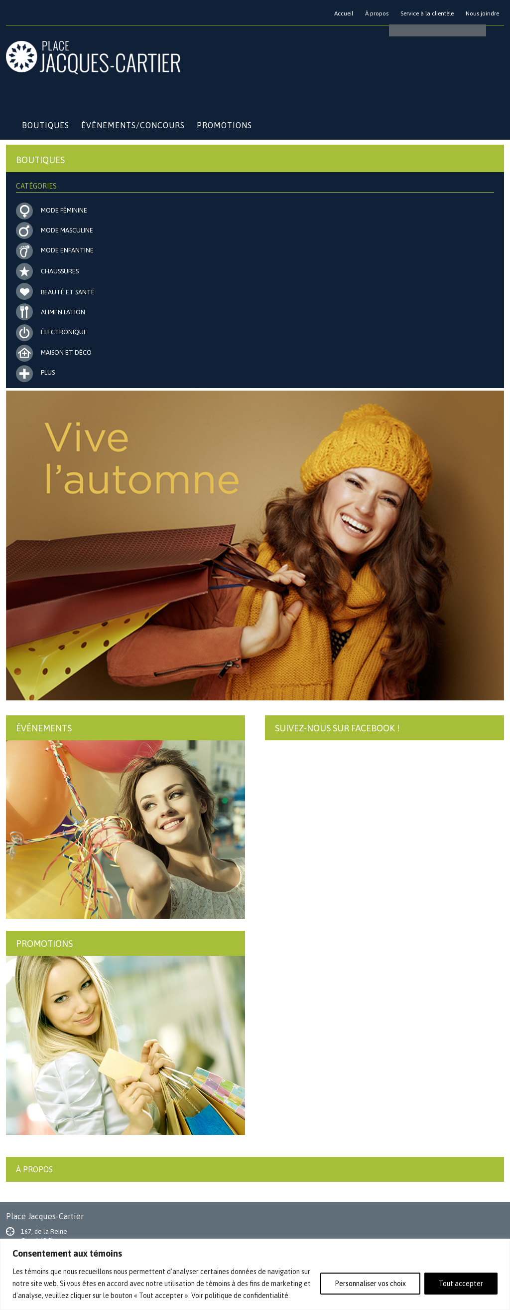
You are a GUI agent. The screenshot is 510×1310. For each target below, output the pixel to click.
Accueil (343, 13)
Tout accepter (461, 1284)
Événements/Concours (133, 125)
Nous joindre (482, 13)
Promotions (224, 125)
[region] (255, 1274)
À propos (376, 13)
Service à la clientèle (427, 13)
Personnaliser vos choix (370, 1284)
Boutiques (45, 125)
